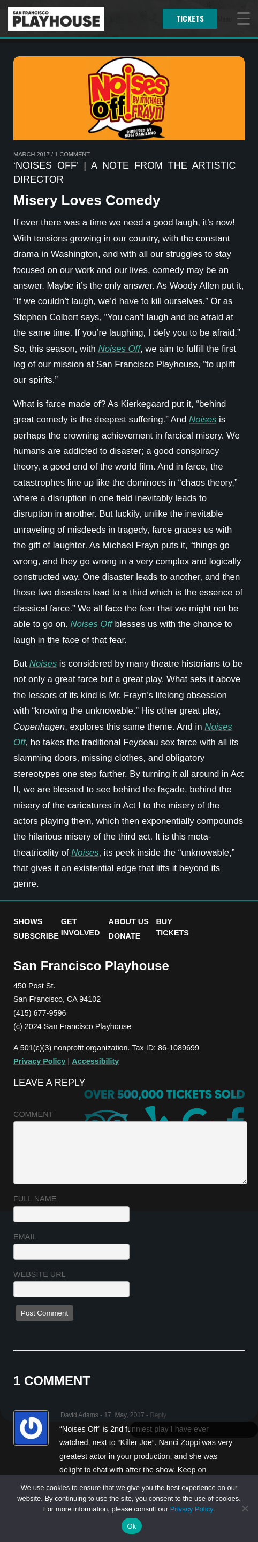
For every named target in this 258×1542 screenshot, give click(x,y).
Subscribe (36, 936)
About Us (129, 921)
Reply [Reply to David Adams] (158, 1415)
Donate (125, 936)
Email (24, 1237)
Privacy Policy (39, 1061)
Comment (33, 1114)
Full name (34, 1199)
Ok (131, 1526)
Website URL (39, 1274)
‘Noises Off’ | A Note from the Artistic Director (124, 172)
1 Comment (72, 154)
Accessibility (95, 1061)
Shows (27, 921)
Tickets (190, 18)
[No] (244, 1508)
